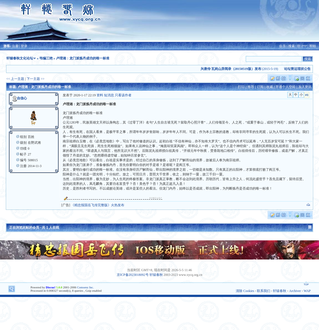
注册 (15, 46)
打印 (241, 87)
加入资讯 (305, 87)
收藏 (269, 87)
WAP (307, 291)
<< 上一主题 (15, 79)
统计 (300, 46)
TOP (306, 284)
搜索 (291, 46)
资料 (100, 95)
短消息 (109, 95)
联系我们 (263, 291)
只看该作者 (123, 95)
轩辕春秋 (156, 275)
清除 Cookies (245, 291)
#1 (306, 95)
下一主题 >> (36, 79)
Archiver (295, 291)
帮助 (312, 46)
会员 (282, 46)
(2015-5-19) (241, 69)
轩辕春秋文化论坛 (19, 58)
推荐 (250, 87)
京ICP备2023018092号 (133, 275)
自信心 (22, 98)
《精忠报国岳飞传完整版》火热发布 (97, 205)
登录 (24, 46)
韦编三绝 (46, 58)
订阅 (260, 87)
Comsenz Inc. (85, 287)
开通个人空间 (285, 87)
